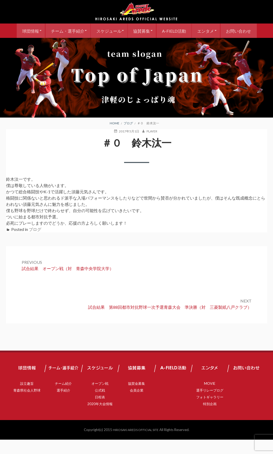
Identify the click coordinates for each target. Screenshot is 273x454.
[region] (136, 92)
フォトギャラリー (209, 411)
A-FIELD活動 (195, 30)
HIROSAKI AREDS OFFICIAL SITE (135, 444)
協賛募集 (160, 30)
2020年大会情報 (100, 418)
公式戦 (100, 405)
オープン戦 (99, 398)
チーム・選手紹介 (83, 30)
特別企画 (210, 418)
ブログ (35, 243)
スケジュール (125, 30)
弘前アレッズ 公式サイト (136, 12)
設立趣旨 (27, 398)
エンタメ (228, 30)
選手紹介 (63, 405)
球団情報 (44, 30)
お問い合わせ (136, 45)
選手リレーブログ (209, 405)
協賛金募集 (136, 398)
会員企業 (136, 405)
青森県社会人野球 (26, 405)
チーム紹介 (63, 398)
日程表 (100, 411)
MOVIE (209, 398)
